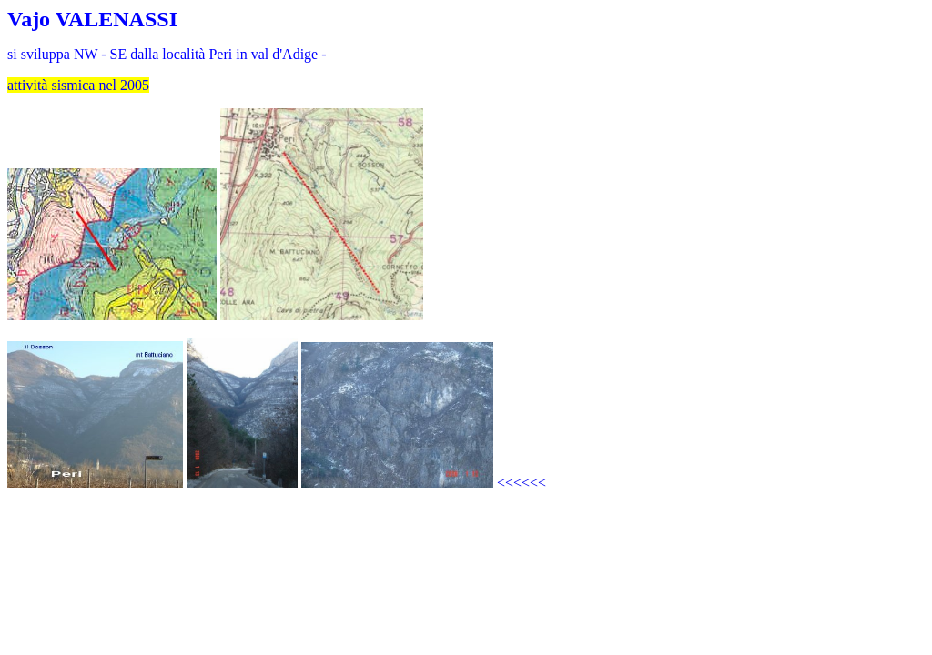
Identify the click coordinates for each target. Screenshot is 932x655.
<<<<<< (519, 482)
